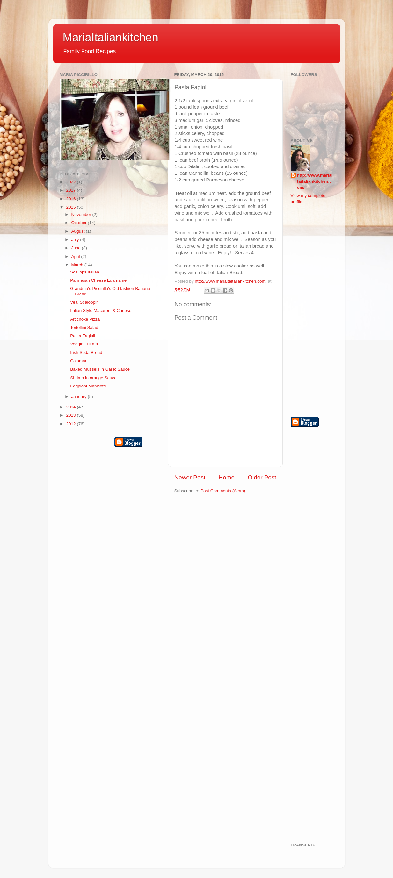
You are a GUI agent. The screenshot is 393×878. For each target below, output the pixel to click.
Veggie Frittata (84, 344)
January (79, 396)
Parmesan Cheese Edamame (98, 280)
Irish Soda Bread (86, 352)
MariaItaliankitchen (110, 37)
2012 (71, 423)
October (79, 222)
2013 (71, 415)
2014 (71, 407)
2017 (71, 190)
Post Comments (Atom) (222, 490)
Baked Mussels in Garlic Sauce (100, 369)
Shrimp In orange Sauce (93, 377)
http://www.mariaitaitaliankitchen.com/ (315, 181)
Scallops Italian (84, 272)
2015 (71, 207)
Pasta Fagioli (82, 335)
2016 (71, 198)
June (76, 247)
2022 (71, 182)
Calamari (78, 360)
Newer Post (190, 477)
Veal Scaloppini (84, 302)
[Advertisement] (316, 310)
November (81, 214)
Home (227, 477)
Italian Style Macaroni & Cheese (100, 310)
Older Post (262, 477)
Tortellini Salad (84, 327)
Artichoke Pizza (85, 319)
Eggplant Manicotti (88, 386)
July (75, 239)
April (76, 256)
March (77, 264)
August (78, 231)
